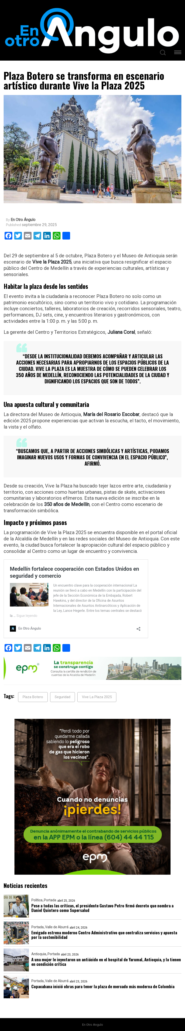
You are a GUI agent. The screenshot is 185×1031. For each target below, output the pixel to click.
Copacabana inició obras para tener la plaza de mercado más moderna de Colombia (102, 986)
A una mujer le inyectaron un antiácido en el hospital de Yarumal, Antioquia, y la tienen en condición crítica (106, 961)
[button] (177, 53)
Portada (50, 900)
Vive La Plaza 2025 (97, 697)
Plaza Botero (33, 697)
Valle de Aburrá (56, 927)
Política (36, 900)
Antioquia (38, 954)
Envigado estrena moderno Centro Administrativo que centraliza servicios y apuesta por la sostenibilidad (104, 934)
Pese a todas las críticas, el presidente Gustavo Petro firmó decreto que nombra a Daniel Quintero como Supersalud (102, 907)
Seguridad (62, 697)
